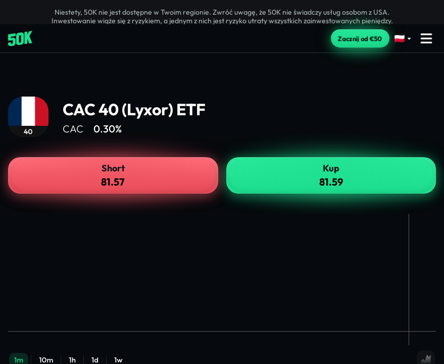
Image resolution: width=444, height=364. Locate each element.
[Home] (20, 39)
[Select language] (403, 38)
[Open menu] (426, 38)
